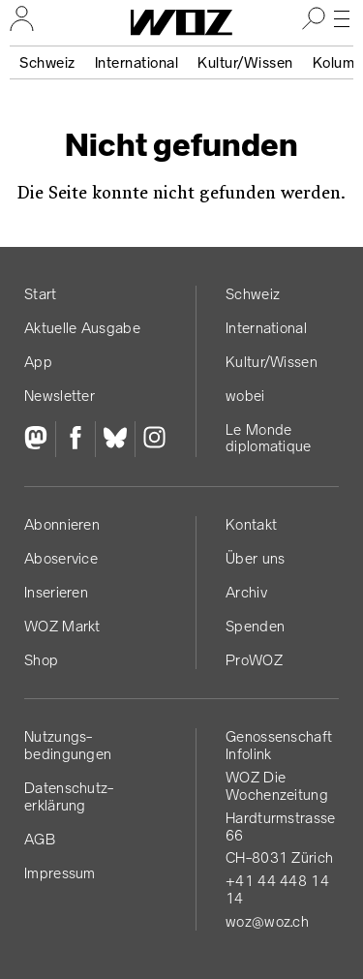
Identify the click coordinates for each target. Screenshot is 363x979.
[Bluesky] (115, 439)
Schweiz (47, 62)
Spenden (255, 626)
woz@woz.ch (267, 921)
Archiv (246, 592)
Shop (41, 660)
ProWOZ (254, 660)
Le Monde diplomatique (269, 438)
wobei (245, 395)
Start (40, 294)
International (137, 62)
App (38, 361)
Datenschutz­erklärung (68, 796)
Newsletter (59, 395)
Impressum (60, 873)
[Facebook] (75, 439)
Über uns (255, 558)
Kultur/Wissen (245, 62)
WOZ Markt (62, 626)
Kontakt (251, 524)
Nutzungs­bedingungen (67, 745)
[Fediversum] (39, 439)
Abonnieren (62, 524)
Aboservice (61, 558)
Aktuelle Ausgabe (82, 328)
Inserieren (56, 592)
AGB (39, 839)
